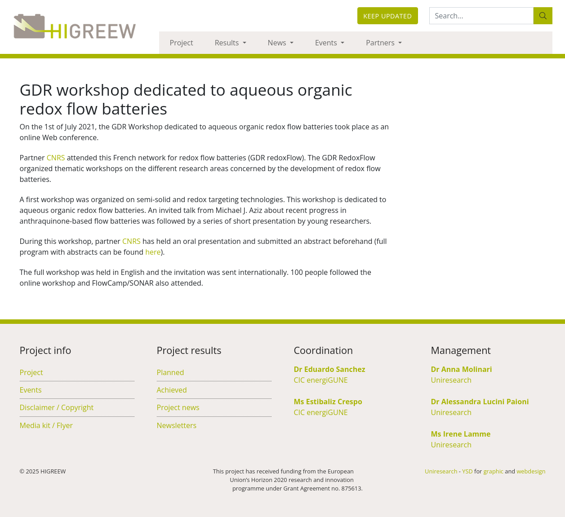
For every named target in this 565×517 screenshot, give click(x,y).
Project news (178, 407)
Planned (170, 372)
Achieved (172, 390)
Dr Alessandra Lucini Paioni (480, 402)
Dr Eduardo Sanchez (329, 369)
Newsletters (177, 425)
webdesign (530, 471)
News (278, 43)
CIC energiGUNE (321, 380)
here (152, 252)
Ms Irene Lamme (461, 434)
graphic (493, 471)
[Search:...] (481, 15)
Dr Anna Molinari (461, 369)
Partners (381, 43)
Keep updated (387, 16)
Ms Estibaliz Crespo (328, 402)
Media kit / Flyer (46, 425)
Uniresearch (451, 380)
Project (181, 43)
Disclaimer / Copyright (57, 407)
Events (327, 43)
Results (228, 43)
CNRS (56, 158)
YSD (467, 471)
